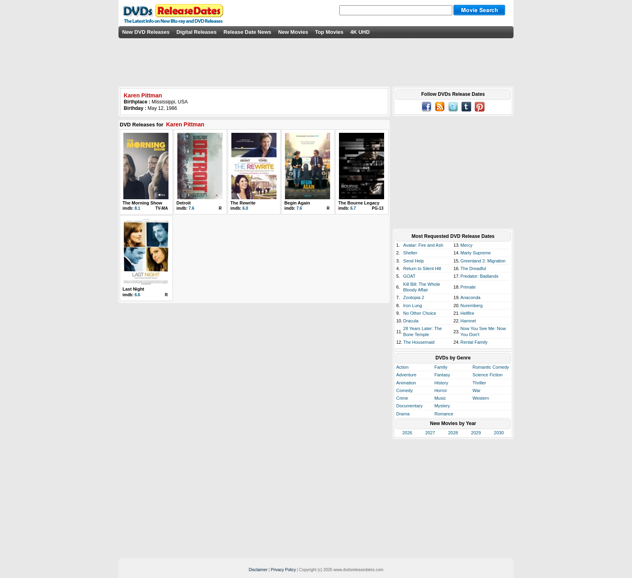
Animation (406, 382)
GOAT (409, 276)
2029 (476, 432)
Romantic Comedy (490, 367)
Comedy (404, 390)
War (476, 390)
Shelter (410, 252)
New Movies (293, 32)
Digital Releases (197, 32)
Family (440, 367)
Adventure (406, 374)
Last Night (133, 289)
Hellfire (467, 313)
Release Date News (248, 32)
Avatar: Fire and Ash (423, 245)
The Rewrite (243, 202)
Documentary (409, 405)
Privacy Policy (283, 570)
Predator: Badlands (479, 276)
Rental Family (473, 342)
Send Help (413, 260)
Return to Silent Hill (422, 268)
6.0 (245, 208)
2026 (407, 432)
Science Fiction (487, 374)
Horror (440, 390)
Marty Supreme (475, 252)
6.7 (353, 208)
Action (402, 367)
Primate (468, 287)
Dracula (410, 320)
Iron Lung (412, 305)
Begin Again (297, 202)
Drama (403, 413)
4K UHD (360, 32)
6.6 (137, 295)
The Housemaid (418, 342)
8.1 (137, 208)
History (441, 382)
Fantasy (442, 374)
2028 (453, 432)
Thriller (479, 382)
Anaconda (470, 297)
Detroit (184, 202)
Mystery (442, 405)
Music (440, 398)
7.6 (191, 208)
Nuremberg (471, 305)
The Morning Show (142, 202)
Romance (443, 413)
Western (480, 398)
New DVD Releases (146, 32)
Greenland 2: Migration (482, 260)
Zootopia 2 (413, 297)
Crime (402, 398)
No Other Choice (419, 313)
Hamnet (468, 320)
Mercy (466, 245)
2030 (498, 432)
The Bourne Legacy (358, 202)
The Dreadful (473, 268)
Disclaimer (258, 570)
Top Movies (329, 32)
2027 (430, 432)
